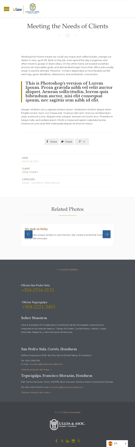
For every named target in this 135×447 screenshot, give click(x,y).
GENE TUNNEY (30, 172)
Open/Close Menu (6, 9)
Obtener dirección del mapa (35, 369)
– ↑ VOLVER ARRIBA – (67, 269)
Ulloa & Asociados (71, 412)
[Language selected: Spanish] (117, 443)
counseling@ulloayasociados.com (46, 364)
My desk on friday (36, 229)
